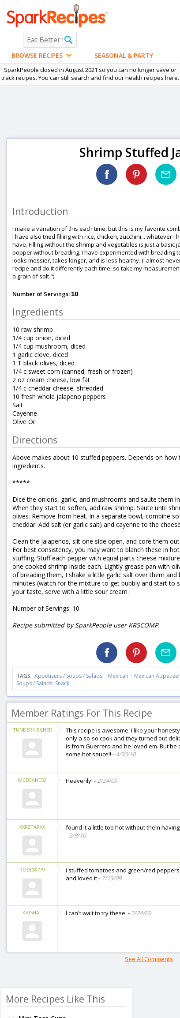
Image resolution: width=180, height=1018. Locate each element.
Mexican (118, 676)
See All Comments (149, 959)
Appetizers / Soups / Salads (69, 676)
